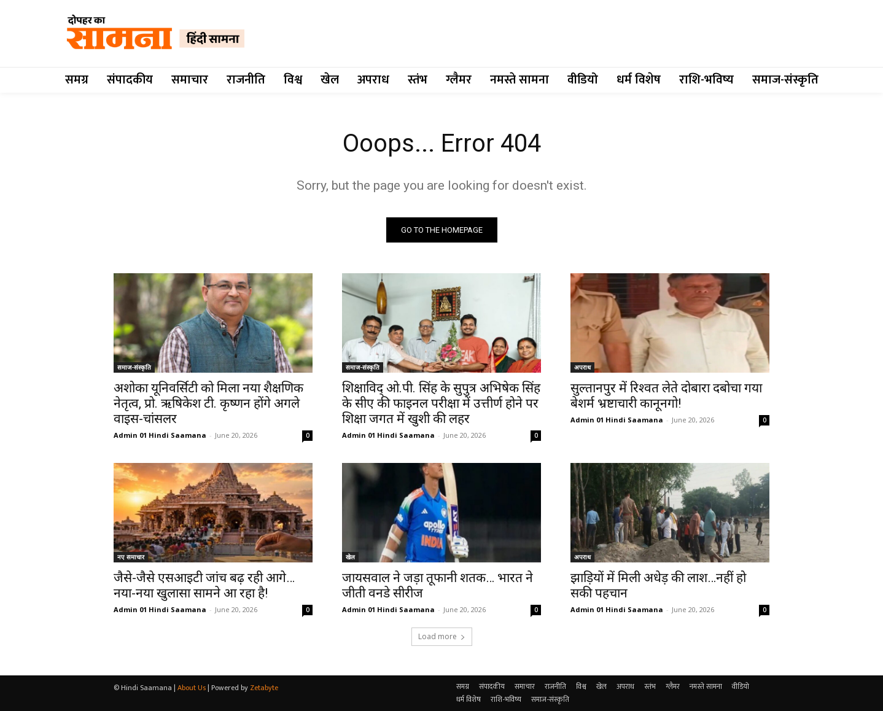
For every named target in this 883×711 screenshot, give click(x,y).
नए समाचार (130, 557)
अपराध (582, 367)
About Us (191, 688)
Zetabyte (264, 688)
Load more (441, 636)
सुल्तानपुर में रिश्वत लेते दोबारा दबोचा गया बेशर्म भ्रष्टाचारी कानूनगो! (666, 396)
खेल (350, 557)
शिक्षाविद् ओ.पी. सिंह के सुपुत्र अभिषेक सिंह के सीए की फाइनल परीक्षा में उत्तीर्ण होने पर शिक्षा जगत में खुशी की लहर (441, 403)
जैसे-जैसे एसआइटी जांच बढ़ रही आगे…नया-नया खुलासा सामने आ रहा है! (204, 585)
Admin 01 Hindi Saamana (160, 435)
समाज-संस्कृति (134, 367)
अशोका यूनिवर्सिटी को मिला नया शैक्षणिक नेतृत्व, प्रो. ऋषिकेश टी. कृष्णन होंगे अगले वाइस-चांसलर (208, 403)
